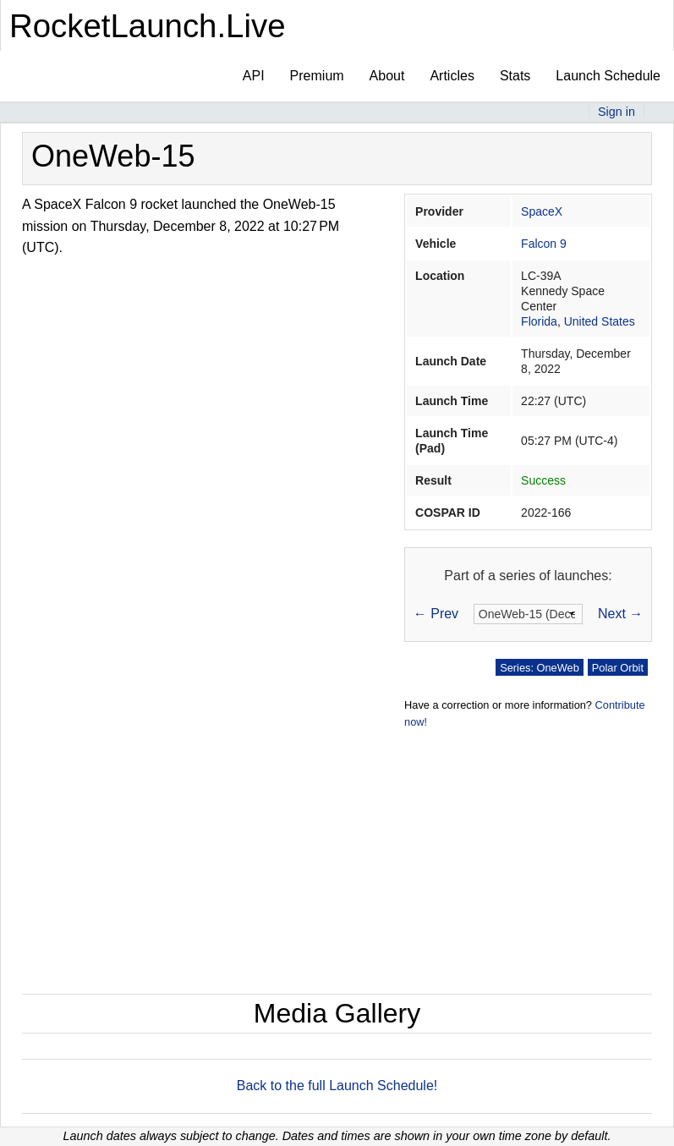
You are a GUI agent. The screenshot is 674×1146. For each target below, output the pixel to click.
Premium (317, 76)
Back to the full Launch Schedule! (337, 1085)
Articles (452, 76)
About (387, 76)
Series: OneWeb (539, 667)
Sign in (616, 111)
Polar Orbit (618, 667)
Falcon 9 (544, 243)
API (254, 76)
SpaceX (541, 211)
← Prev (436, 613)
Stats (515, 76)
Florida (539, 321)
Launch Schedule (608, 76)
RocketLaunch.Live (147, 26)
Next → (620, 613)
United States (599, 321)
